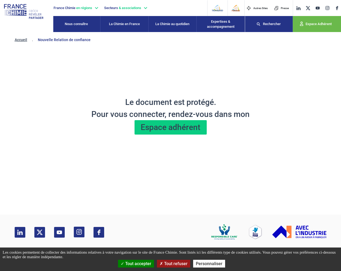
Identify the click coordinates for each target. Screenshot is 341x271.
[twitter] (308, 8)
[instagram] (327, 8)
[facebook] (337, 8)
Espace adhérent (170, 127)
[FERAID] (236, 8)
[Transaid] (217, 8)
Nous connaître (76, 24)
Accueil (21, 40)
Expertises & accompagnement (220, 24)
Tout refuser (174, 263)
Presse (281, 8)
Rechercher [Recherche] (272, 24)
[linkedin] (298, 8)
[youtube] (318, 8)
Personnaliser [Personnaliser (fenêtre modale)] (209, 263)
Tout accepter (136, 263)
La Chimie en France (124, 24)
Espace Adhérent (319, 24)
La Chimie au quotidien (172, 24)
